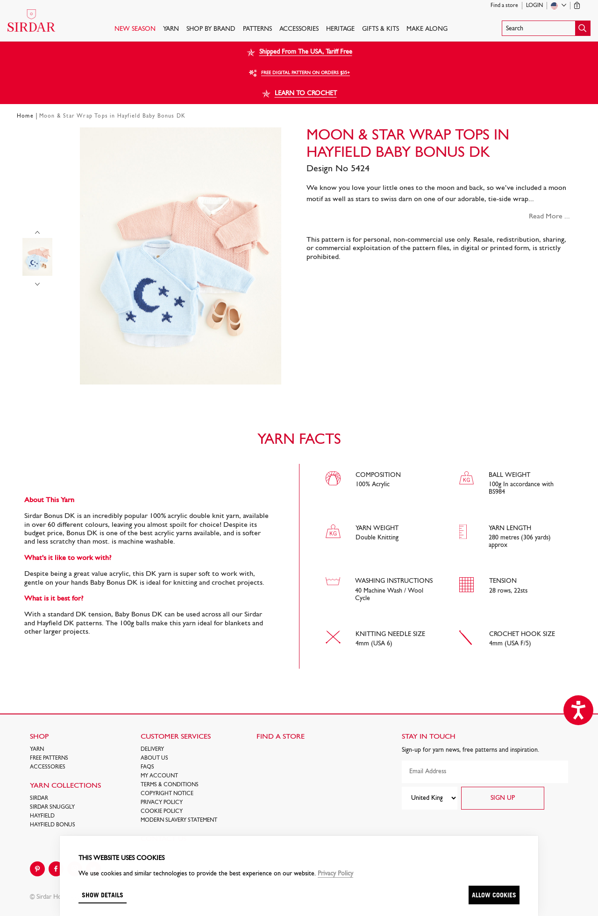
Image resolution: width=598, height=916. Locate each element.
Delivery (152, 749)
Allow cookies (494, 895)
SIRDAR (39, 798)
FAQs (147, 767)
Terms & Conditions (170, 785)
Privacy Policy (162, 802)
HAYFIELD (42, 816)
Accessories (299, 29)
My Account (159, 776)
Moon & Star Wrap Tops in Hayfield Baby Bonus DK (112, 116)
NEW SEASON (135, 29)
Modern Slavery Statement (179, 820)
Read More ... (549, 216)
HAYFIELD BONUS (52, 825)
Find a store (504, 5)
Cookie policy (162, 811)
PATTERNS (257, 29)
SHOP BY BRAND (210, 29)
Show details (102, 895)
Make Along (427, 29)
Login (534, 5)
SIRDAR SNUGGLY (52, 807)
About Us (154, 758)
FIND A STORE (280, 737)
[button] (546, 28)
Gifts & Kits (380, 29)
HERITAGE (340, 29)
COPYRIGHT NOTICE (167, 794)
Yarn (171, 29)
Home (25, 116)
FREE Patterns (49, 758)
